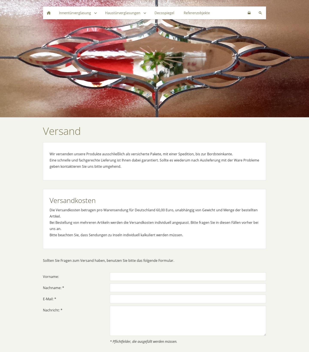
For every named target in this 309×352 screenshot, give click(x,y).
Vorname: (51, 276)
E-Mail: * (49, 299)
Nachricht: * (52, 310)
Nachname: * (53, 287)
